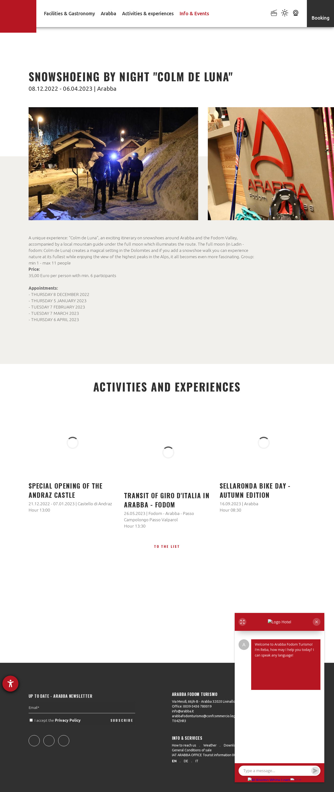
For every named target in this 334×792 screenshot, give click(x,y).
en (174, 761)
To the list (167, 546)
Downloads (232, 745)
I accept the (56, 734)
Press (252, 745)
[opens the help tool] (10, 684)
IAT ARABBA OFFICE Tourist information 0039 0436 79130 (215, 755)
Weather (210, 745)
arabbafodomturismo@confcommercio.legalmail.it (209, 716)
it (196, 761)
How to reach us (184, 745)
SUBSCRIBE (121, 733)
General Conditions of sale (192, 750)
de (186, 761)
